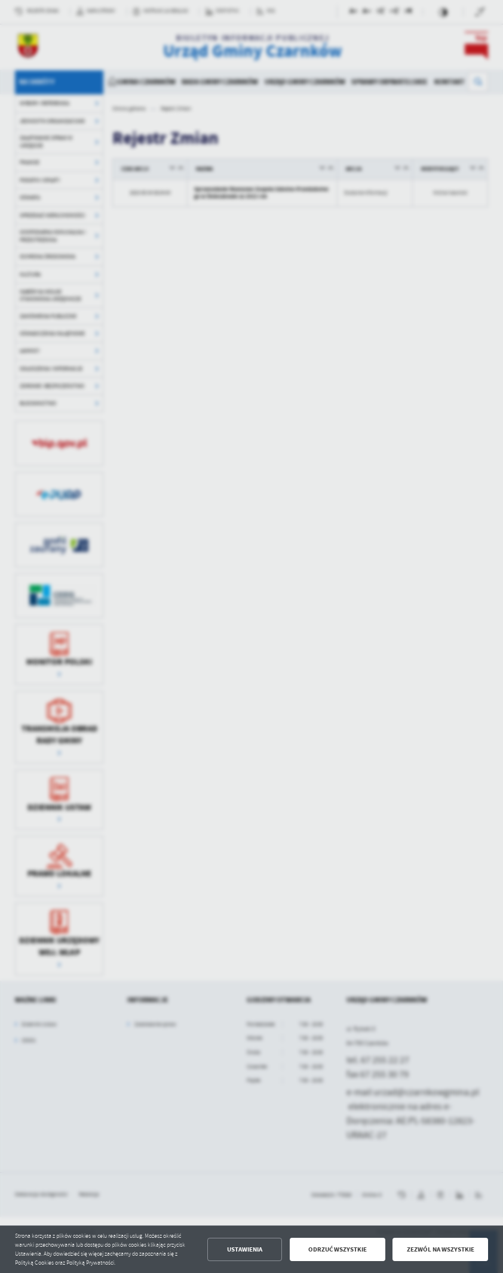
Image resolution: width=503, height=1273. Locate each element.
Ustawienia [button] (244, 1249)
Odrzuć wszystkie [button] (337, 1249)
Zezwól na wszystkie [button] (440, 1249)
